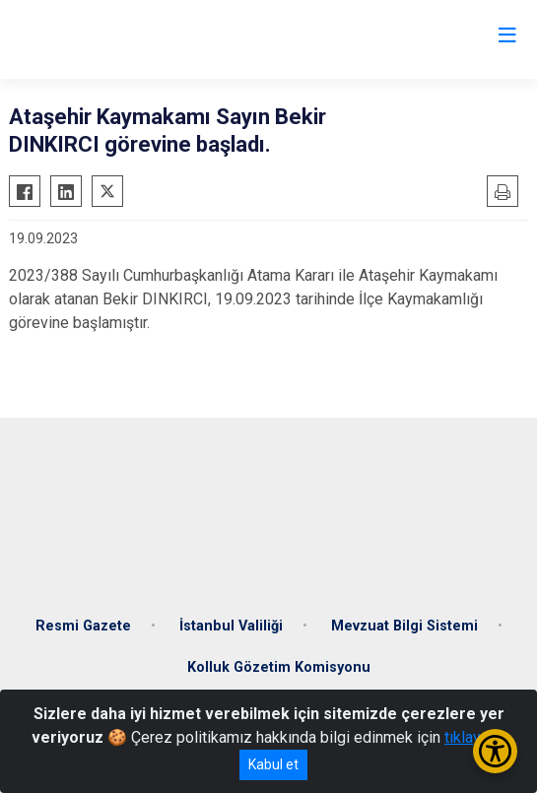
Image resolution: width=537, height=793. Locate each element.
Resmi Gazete (83, 626)
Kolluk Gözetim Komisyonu (278, 667)
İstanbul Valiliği (231, 626)
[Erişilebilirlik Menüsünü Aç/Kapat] (495, 751)
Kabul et (273, 764)
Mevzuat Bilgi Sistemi (404, 626)
